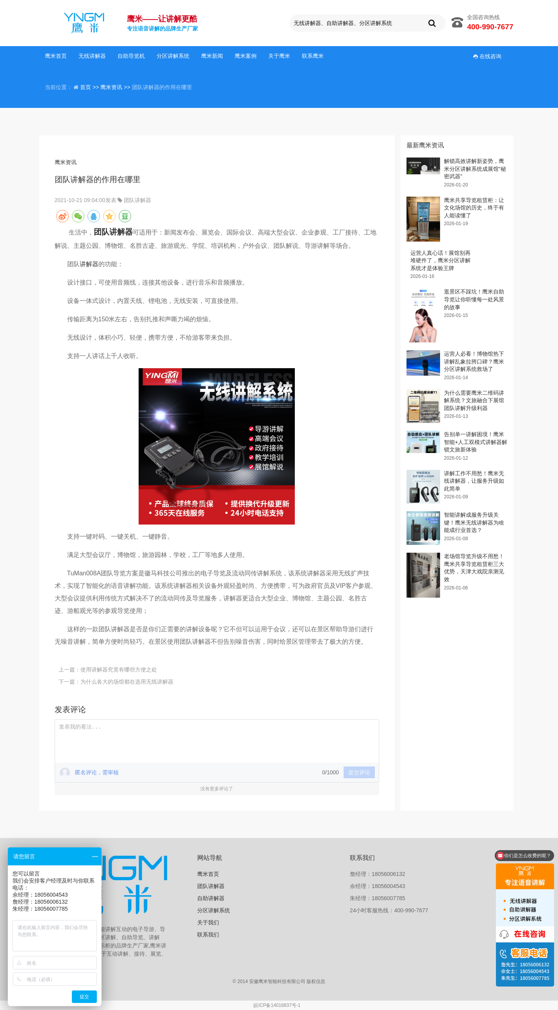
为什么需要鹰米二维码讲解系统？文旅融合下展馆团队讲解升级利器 (474, 400)
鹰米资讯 (66, 162)
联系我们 (208, 934)
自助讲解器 (211, 898)
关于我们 (208, 922)
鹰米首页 (56, 56)
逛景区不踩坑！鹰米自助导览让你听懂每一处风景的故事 (474, 299)
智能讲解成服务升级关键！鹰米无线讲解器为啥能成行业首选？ (474, 522)
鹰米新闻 (212, 56)
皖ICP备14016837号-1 (276, 1005)
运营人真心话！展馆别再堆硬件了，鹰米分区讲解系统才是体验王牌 (440, 260)
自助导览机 (131, 56)
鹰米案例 (246, 56)
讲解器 (89, 264)
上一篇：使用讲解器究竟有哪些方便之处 (108, 669)
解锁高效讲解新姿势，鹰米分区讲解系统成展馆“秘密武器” (475, 168)
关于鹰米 (279, 56)
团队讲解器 (137, 200)
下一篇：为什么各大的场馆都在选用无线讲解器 (116, 682)
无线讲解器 (92, 56)
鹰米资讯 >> (116, 87)
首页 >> (90, 87)
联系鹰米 (313, 56)
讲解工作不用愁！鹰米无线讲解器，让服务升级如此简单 (474, 481)
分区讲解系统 (173, 56)
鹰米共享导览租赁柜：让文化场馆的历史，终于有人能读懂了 (474, 207)
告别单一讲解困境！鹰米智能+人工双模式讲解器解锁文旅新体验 (475, 442)
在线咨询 (487, 56)
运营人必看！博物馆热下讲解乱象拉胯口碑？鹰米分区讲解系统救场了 (474, 361)
